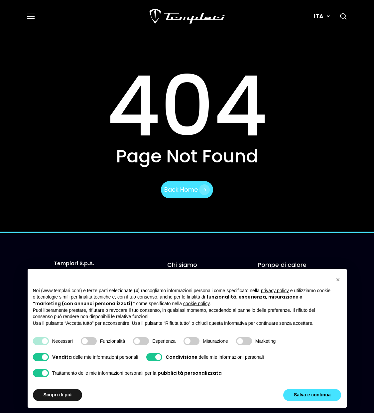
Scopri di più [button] (58, 394)
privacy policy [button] (275, 290)
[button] (31, 16)
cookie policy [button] (196, 303)
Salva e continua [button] (312, 394)
